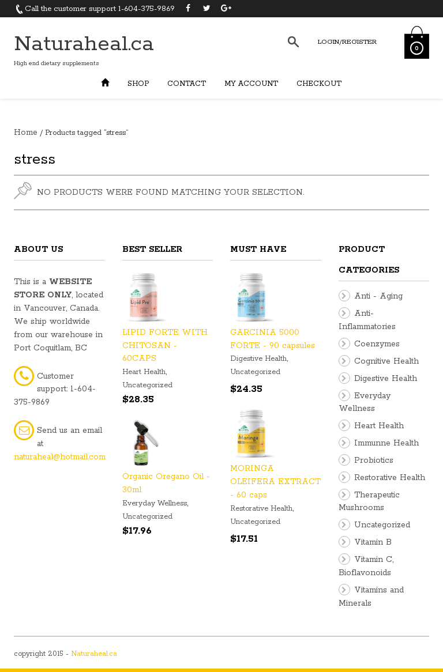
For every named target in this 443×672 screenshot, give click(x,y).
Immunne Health (386, 443)
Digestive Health (258, 358)
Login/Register (347, 41)
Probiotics (373, 460)
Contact (186, 84)
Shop (138, 84)
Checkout (318, 84)
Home (25, 132)
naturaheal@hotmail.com (60, 457)
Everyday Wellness (154, 503)
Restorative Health (261, 508)
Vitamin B (373, 542)
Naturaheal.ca (84, 44)
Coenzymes (377, 344)
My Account (251, 84)
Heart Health (144, 372)
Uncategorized (147, 385)
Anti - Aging (378, 296)
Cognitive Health (386, 361)
